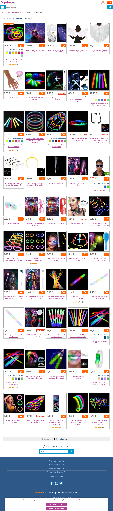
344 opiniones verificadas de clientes (64, 493)
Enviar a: (103, 2)
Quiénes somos (56, 476)
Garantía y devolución (56, 472)
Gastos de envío (56, 465)
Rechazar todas (56, 509)
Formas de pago (56, 468)
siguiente (65, 439)
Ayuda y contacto (56, 461)
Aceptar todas (56, 504)
